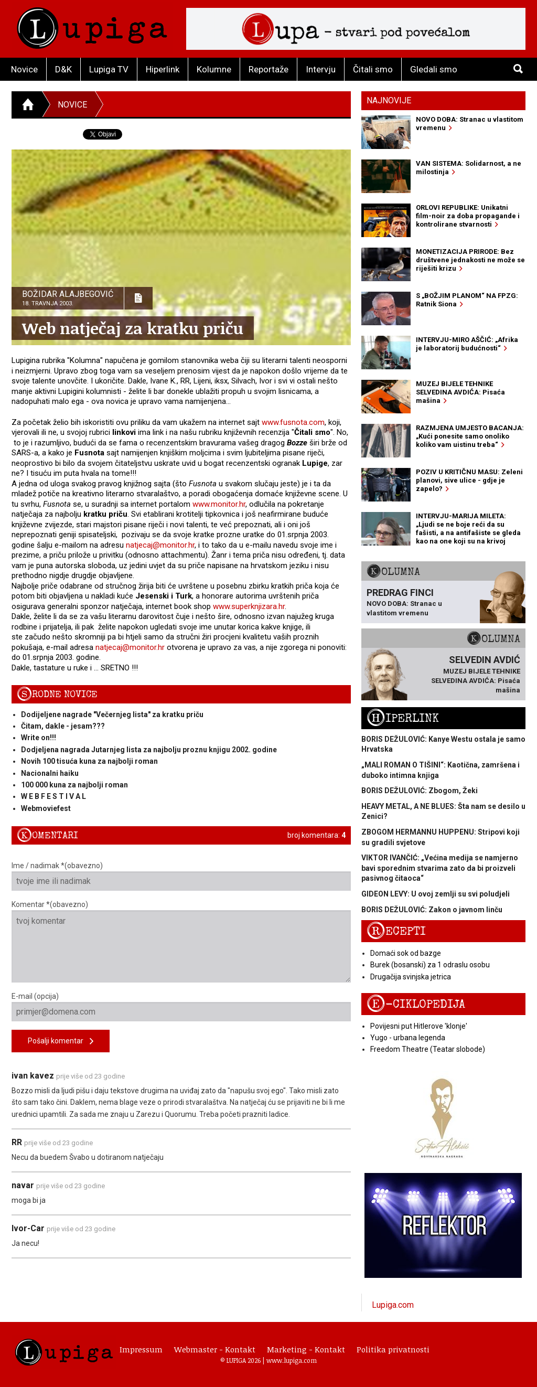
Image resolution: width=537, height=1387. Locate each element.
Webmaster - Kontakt (214, 1349)
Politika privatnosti (393, 1349)
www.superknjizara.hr (249, 606)
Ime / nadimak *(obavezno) (181, 876)
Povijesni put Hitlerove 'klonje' (418, 1026)
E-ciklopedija (416, 1004)
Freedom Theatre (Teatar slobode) (427, 1049)
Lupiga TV (108, 69)
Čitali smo (373, 69)
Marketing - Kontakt (306, 1349)
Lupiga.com (393, 1305)
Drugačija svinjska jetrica (410, 977)
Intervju (321, 69)
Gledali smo (433, 69)
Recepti (396, 931)
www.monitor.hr (218, 504)
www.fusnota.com (293, 422)
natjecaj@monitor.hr (160, 545)
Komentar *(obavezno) (181, 941)
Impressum (141, 1349)
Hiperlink (162, 69)
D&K (63, 69)
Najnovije (389, 100)
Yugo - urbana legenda (407, 1037)
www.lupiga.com (291, 1360)
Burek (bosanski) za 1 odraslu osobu (430, 965)
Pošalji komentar (60, 1041)
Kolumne (214, 69)
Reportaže (268, 69)
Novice (24, 69)
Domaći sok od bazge (405, 953)
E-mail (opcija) (181, 1006)
